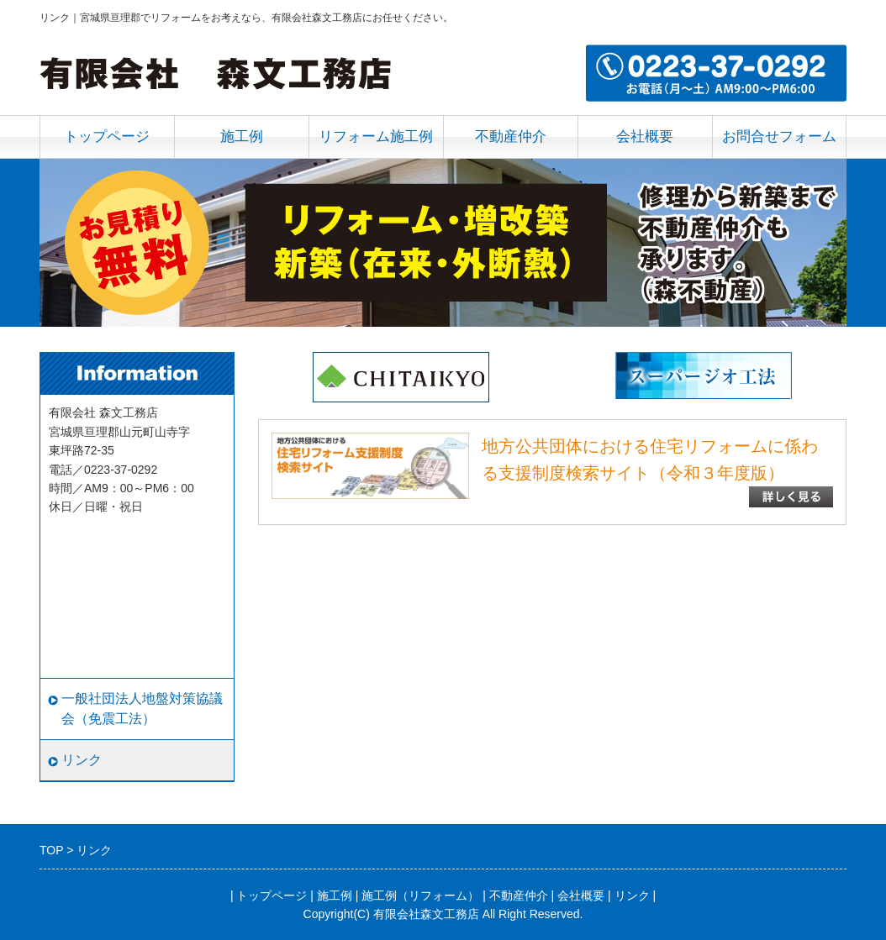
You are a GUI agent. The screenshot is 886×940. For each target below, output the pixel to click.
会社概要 (644, 136)
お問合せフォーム (779, 136)
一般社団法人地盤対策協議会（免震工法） (142, 708)
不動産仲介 (510, 136)
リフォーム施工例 (376, 136)
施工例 (241, 136)
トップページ (107, 136)
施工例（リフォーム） (420, 895)
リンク (81, 760)
